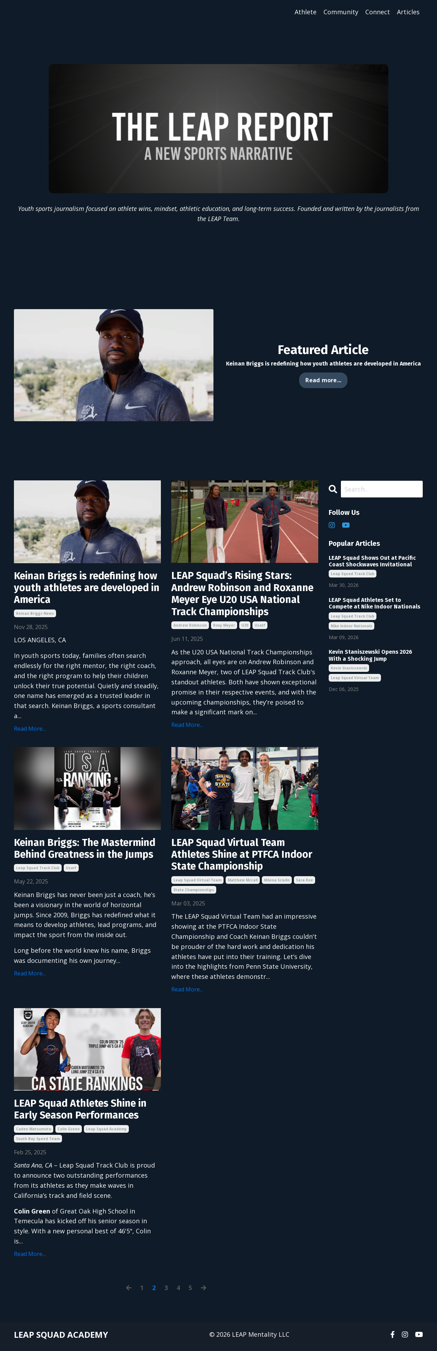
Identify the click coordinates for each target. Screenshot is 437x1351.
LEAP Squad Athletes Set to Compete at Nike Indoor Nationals (374, 603)
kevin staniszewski (349, 668)
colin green (68, 1133)
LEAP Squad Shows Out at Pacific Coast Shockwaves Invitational (372, 561)
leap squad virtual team (197, 883)
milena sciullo (277, 883)
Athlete (306, 12)
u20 (244, 627)
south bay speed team (38, 1143)
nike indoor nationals (351, 625)
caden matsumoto (33, 1133)
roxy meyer (224, 627)
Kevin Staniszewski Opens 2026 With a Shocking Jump (370, 655)
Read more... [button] (323, 380)
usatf (260, 627)
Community (340, 12)
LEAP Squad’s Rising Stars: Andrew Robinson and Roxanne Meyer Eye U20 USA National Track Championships (244, 595)
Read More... (30, 730)
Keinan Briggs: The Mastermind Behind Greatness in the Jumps (86, 857)
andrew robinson (190, 627)
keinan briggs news (35, 615)
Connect (377, 12)
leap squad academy (106, 1133)
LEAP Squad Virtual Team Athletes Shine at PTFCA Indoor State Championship (237, 857)
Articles (408, 12)
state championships (193, 893)
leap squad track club (38, 883)
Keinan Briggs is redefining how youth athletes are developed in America (79, 589)
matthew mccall (243, 883)
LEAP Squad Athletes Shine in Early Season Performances (84, 1113)
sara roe (304, 883)
